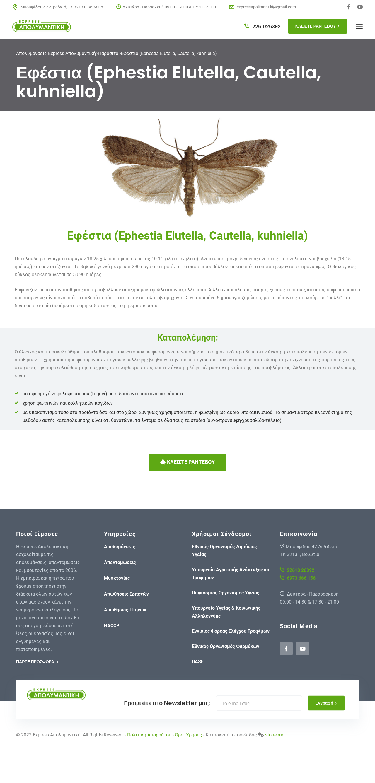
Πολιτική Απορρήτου (149, 735)
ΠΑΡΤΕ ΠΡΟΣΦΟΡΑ (37, 662)
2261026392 (262, 26)
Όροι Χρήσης (188, 735)
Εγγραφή (326, 703)
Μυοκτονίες (117, 578)
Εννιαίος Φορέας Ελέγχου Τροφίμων (231, 631)
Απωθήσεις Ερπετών (126, 594)
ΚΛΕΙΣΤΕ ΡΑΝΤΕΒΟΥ (317, 26)
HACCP (111, 625)
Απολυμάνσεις (119, 546)
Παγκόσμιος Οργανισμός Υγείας (225, 593)
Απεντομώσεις (120, 562)
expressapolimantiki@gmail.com (262, 7)
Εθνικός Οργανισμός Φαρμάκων (225, 646)
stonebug (274, 735)
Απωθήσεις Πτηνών (125, 610)
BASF (198, 661)
